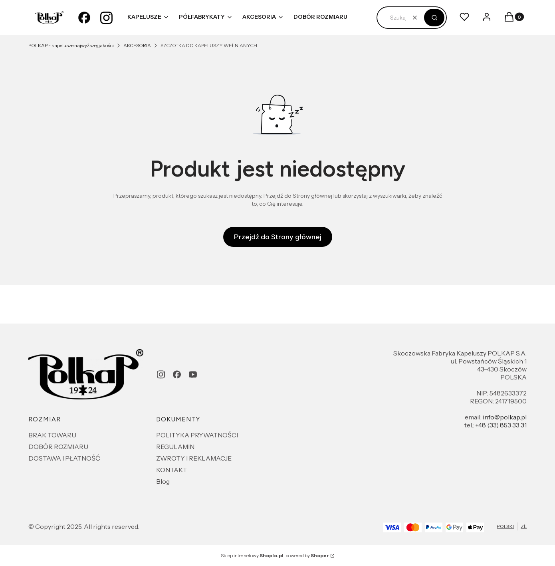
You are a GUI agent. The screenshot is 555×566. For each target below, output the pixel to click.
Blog (163, 481)
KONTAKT (171, 470)
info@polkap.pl (505, 417)
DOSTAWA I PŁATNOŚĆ (64, 458)
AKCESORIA (137, 45)
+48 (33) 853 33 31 (501, 425)
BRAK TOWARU (52, 435)
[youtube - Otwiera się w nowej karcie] (193, 374)
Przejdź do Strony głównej (277, 236)
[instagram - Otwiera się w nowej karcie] (107, 18)
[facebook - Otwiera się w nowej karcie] (84, 18)
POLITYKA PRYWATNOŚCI (197, 435)
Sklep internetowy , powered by (275, 555)
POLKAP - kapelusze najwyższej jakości (71, 45)
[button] (434, 17)
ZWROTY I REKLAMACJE (194, 458)
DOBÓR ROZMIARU (58, 447)
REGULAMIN (175, 447)
